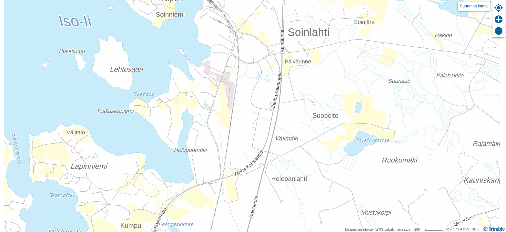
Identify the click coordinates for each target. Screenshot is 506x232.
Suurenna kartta (474, 6)
